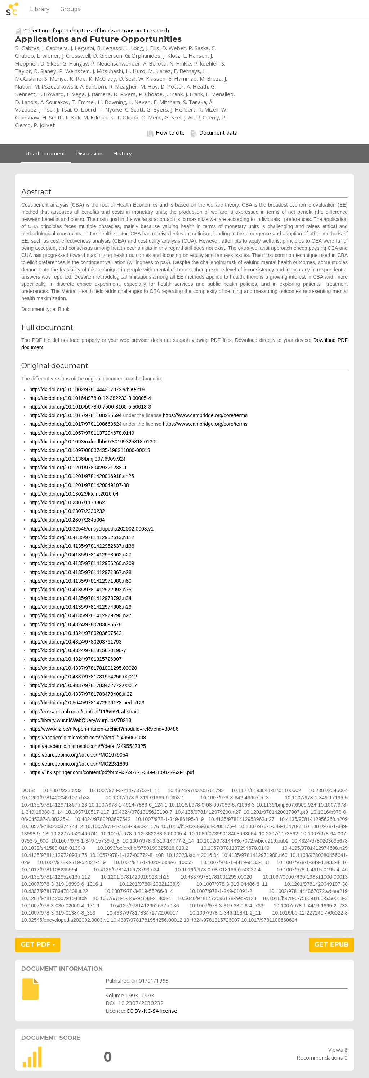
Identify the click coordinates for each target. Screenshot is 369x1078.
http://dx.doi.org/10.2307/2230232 (67, 511)
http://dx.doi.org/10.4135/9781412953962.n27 (80, 555)
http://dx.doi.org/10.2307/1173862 (67, 502)
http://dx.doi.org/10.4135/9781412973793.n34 (80, 598)
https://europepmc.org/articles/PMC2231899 (78, 764)
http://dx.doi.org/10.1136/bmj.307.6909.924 (77, 459)
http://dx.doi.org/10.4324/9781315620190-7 (77, 650)
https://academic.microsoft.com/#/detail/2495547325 (87, 746)
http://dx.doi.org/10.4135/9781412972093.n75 (80, 589)
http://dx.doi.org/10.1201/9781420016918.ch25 (81, 476)
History (122, 153)
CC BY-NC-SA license (151, 1010)
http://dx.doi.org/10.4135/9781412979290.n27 (80, 615)
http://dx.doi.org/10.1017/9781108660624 (75, 424)
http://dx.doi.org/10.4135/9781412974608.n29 (80, 607)
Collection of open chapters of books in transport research (96, 30)
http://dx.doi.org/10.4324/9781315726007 (75, 659)
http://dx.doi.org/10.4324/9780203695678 (75, 624)
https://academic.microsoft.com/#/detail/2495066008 (87, 737)
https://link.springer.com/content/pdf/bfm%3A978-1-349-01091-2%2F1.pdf (111, 772)
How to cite (166, 133)
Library (39, 9)
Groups (70, 9)
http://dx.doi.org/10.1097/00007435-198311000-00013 (89, 450)
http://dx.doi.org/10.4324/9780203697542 (75, 633)
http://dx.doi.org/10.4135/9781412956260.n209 (81, 563)
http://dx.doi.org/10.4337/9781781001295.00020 (83, 668)
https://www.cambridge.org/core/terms (205, 415)
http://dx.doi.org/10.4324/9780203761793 (75, 642)
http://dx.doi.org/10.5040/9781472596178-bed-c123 (86, 702)
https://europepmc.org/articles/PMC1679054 (78, 755)
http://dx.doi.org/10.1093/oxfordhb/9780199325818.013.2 (92, 442)
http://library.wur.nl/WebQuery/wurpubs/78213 (80, 720)
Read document (45, 153)
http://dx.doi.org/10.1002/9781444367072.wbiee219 (87, 389)
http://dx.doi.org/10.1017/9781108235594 (75, 415)
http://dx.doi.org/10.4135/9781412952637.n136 (81, 546)
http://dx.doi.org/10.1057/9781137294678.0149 (81, 433)
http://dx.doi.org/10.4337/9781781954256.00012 (83, 677)
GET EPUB (331, 944)
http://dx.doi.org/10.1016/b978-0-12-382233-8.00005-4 (90, 398)
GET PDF (38, 944)
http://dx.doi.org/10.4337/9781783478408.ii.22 (80, 694)
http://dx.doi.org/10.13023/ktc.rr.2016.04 (74, 494)
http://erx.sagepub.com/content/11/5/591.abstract (84, 711)
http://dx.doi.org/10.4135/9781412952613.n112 (81, 537)
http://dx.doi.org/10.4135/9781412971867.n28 (80, 572)
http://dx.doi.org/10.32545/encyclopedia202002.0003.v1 (91, 529)
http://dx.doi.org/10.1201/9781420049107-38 (79, 485)
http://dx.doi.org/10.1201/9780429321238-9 (77, 467)
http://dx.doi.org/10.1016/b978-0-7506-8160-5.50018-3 (90, 407)
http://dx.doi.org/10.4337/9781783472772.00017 (83, 685)
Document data (213, 133)
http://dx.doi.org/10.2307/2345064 (67, 520)
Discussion (89, 153)
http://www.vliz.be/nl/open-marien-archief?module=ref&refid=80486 (103, 729)
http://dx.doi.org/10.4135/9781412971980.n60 (80, 581)
